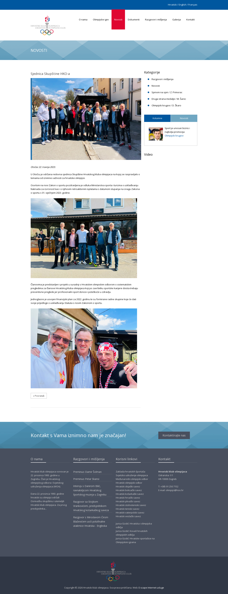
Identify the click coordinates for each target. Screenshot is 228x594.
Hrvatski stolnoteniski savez (131, 505)
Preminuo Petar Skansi (86, 479)
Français (192, 4)
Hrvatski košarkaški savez (130, 494)
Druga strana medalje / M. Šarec (169, 98)
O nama (83, 19)
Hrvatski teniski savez (127, 508)
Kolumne (157, 118)
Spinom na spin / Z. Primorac (167, 92)
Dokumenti (134, 19)
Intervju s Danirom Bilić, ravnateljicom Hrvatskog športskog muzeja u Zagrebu (89, 490)
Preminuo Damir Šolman (87, 471)
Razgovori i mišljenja (156, 19)
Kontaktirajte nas (174, 435)
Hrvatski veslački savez (128, 516)
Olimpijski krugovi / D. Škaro (166, 105)
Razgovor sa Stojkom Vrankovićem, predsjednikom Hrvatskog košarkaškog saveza (91, 506)
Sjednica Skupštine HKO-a (50, 74)
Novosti (118, 19)
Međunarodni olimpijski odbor (132, 479)
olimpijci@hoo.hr (174, 490)
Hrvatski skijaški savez (128, 486)
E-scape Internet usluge (151, 587)
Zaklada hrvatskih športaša (130, 471)
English (182, 4)
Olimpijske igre (101, 19)
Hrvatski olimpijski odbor (129, 482)
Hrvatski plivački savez (128, 501)
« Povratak (39, 395)
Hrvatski (172, 4)
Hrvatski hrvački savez (128, 497)
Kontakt (190, 19)
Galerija (176, 19)
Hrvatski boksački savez (129, 490)
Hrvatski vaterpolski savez (130, 512)
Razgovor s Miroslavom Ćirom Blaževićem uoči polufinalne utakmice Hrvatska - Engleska (90, 521)
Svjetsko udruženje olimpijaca (132, 475)
